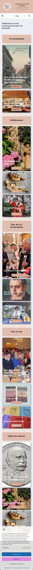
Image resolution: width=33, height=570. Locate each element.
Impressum (26, 567)
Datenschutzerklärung (18, 567)
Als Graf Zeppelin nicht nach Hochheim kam (15, 478)
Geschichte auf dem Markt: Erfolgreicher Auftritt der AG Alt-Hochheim (15, 315)
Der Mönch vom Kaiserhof (12, 162)
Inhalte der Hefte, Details (14, 421)
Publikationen (16, 120)
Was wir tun (16, 331)
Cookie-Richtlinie (8, 567)
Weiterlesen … (16, 86)
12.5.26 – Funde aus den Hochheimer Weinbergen (14, 104)
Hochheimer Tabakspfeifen (15, 187)
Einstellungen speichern (17, 564)
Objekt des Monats (16, 436)
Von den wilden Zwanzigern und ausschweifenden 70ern (16, 372)
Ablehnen (16, 559)
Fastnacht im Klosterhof (16, 270)
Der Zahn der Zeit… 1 (12, 398)
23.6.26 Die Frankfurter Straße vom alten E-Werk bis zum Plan (16, 80)
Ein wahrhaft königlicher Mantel (13, 209)
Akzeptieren (16, 554)
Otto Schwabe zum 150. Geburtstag (13, 293)
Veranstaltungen (16, 39)
